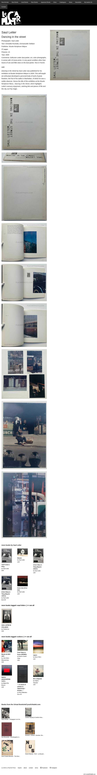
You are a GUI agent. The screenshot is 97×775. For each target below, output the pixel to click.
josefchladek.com (91, 774)
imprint (19, 767)
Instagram (53, 767)
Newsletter (78, 2)
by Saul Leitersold (21, 560)
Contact (4, 6)
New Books (15, 2)
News (70, 2)
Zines (55, 2)
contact (31, 767)
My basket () (88, 2)
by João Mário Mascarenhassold (6, 658)
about (25, 767)
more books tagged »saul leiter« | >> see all (18, 605)
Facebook (43, 767)
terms (36, 767)
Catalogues (63, 2)
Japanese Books (45, 2)
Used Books (24, 2)
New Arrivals (5, 2)
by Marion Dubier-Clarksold (22, 656)
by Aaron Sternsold (37, 657)
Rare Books (34, 2)
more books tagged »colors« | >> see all (17, 637)
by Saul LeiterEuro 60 (6, 595)
